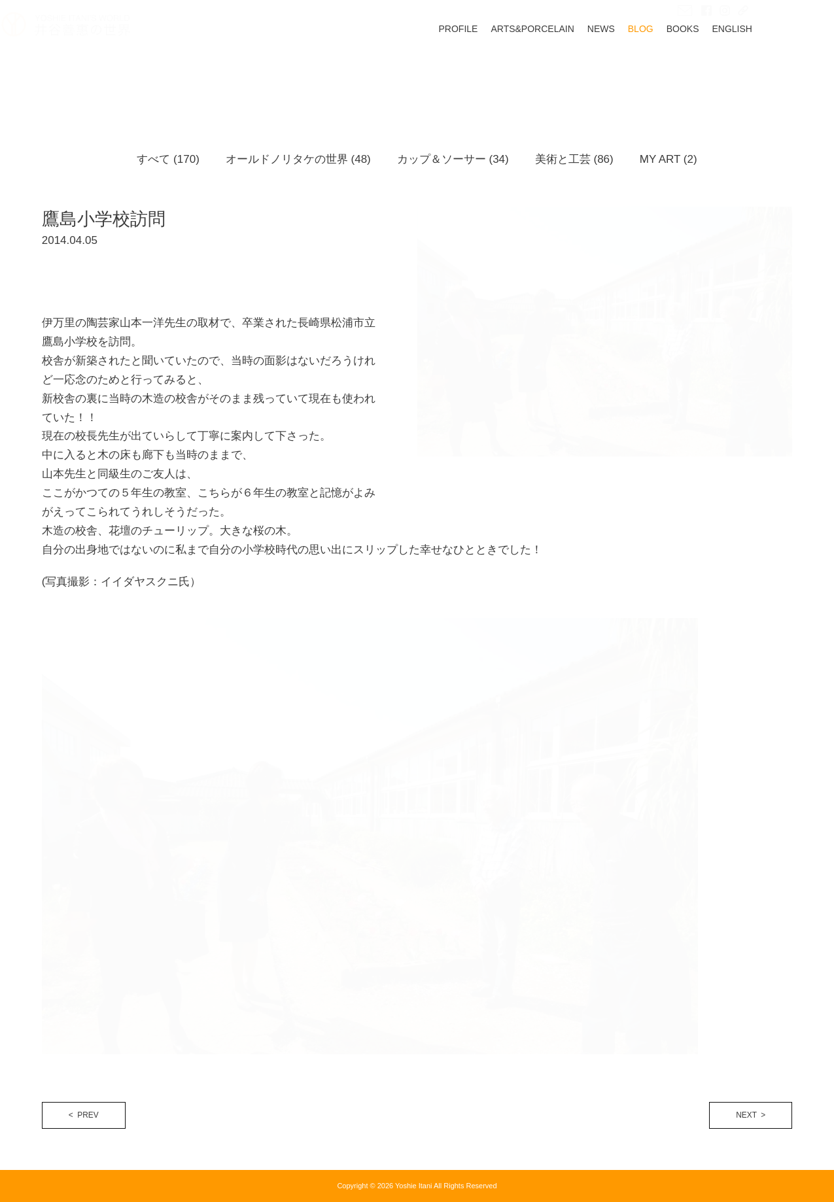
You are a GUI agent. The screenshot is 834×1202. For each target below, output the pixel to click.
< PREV (84, 1115)
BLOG (680, 70)
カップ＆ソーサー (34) (453, 159)
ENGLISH (772, 70)
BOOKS (722, 70)
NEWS (641, 70)
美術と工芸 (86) (574, 159)
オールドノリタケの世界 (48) (298, 159)
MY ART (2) (668, 159)
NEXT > (750, 1115)
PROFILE (498, 70)
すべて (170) (168, 159)
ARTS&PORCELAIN (572, 70)
